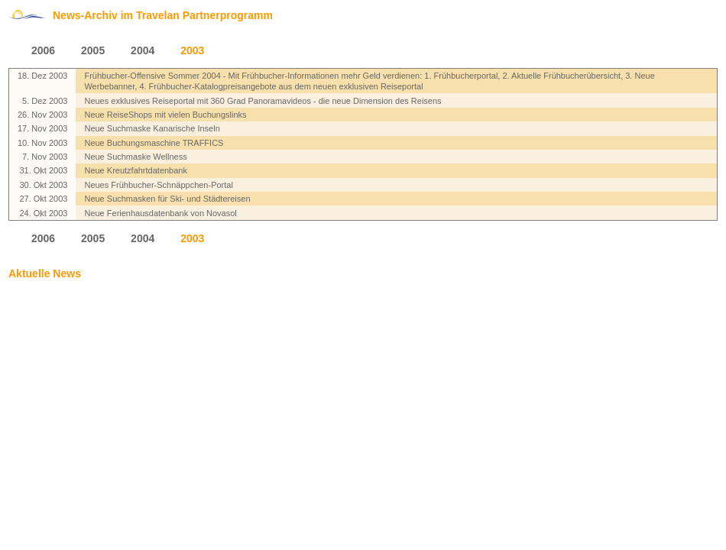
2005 (93, 50)
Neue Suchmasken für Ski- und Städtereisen (167, 198)
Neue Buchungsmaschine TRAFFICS (153, 142)
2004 (142, 50)
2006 (43, 50)
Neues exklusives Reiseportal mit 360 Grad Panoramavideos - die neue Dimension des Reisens (262, 100)
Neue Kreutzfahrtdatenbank (135, 170)
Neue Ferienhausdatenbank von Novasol (160, 213)
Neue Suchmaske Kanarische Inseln (151, 128)
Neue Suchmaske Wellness (135, 156)
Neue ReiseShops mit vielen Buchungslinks (165, 114)
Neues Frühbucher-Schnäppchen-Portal (158, 184)
